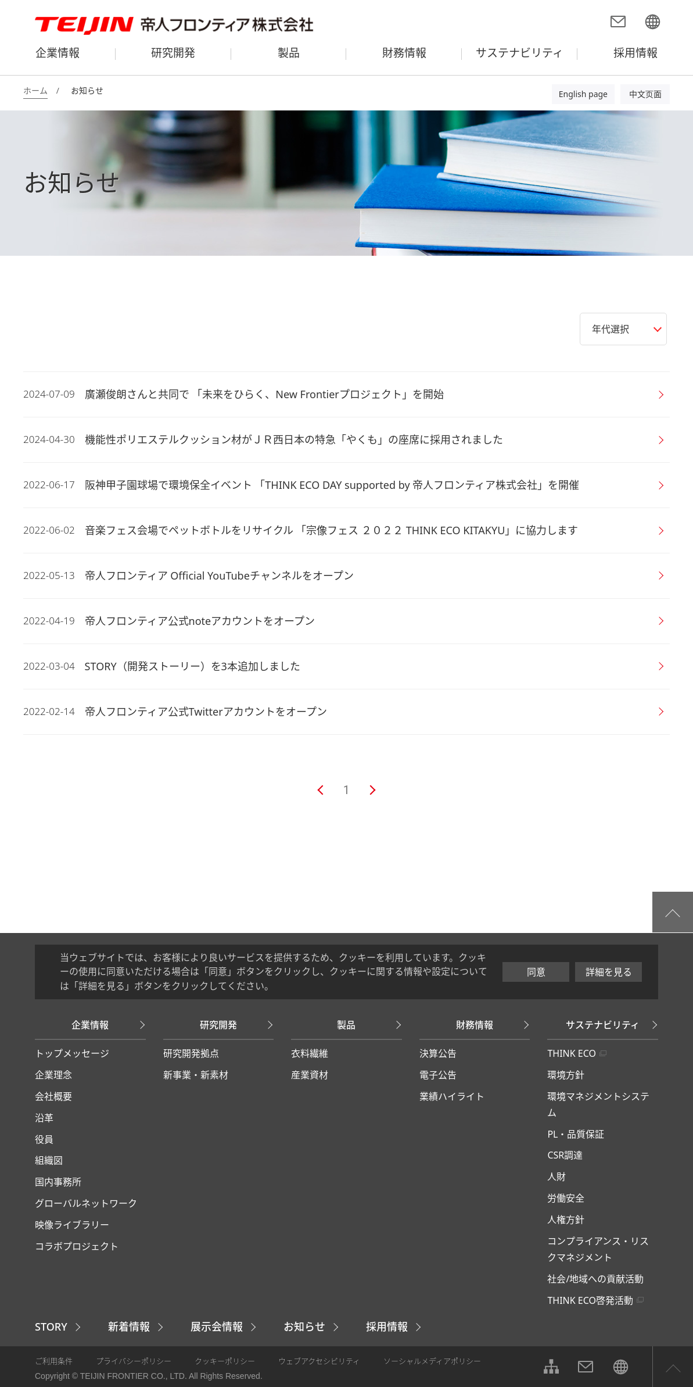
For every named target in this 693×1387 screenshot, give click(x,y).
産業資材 (309, 1074)
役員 (44, 1139)
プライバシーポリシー (133, 1361)
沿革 (44, 1117)
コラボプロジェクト (77, 1246)
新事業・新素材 (195, 1074)
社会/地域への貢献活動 (595, 1278)
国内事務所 (58, 1181)
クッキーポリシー (225, 1361)
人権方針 (565, 1219)
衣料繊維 (309, 1053)
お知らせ (304, 1327)
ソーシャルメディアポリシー (432, 1361)
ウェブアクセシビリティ (319, 1361)
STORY (51, 1327)
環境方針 (565, 1074)
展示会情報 (217, 1327)
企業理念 (53, 1074)
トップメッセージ (72, 1053)
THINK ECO (571, 1053)
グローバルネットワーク (86, 1203)
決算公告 (438, 1053)
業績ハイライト (451, 1096)
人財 (556, 1176)
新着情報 (129, 1327)
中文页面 (645, 93)
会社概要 (53, 1096)
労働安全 (565, 1198)
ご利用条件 (54, 1361)
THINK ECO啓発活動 (590, 1300)
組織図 (49, 1160)
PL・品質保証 (575, 1134)
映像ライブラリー (72, 1224)
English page (583, 93)
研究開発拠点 (191, 1053)
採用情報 (387, 1327)
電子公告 (438, 1074)
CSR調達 (565, 1155)
